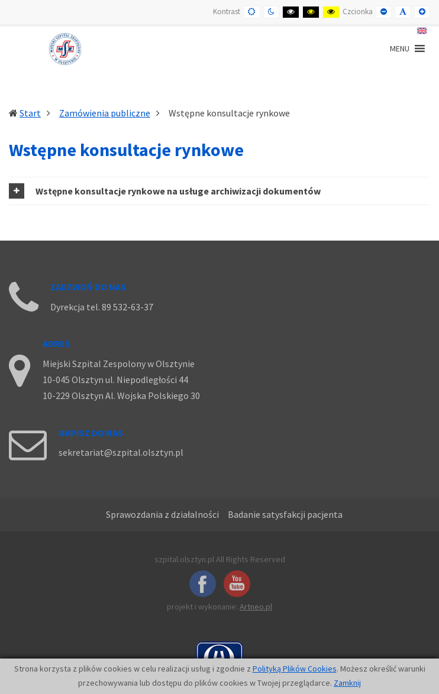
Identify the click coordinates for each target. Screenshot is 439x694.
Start (30, 113)
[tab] (219, 191)
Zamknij (347, 682)
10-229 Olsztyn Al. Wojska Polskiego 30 (121, 395)
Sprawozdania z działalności (162, 514)
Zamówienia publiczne (104, 113)
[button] (219, 191)
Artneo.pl (256, 606)
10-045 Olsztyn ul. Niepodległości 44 (115, 379)
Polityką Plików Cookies (295, 668)
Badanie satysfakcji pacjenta (285, 514)
